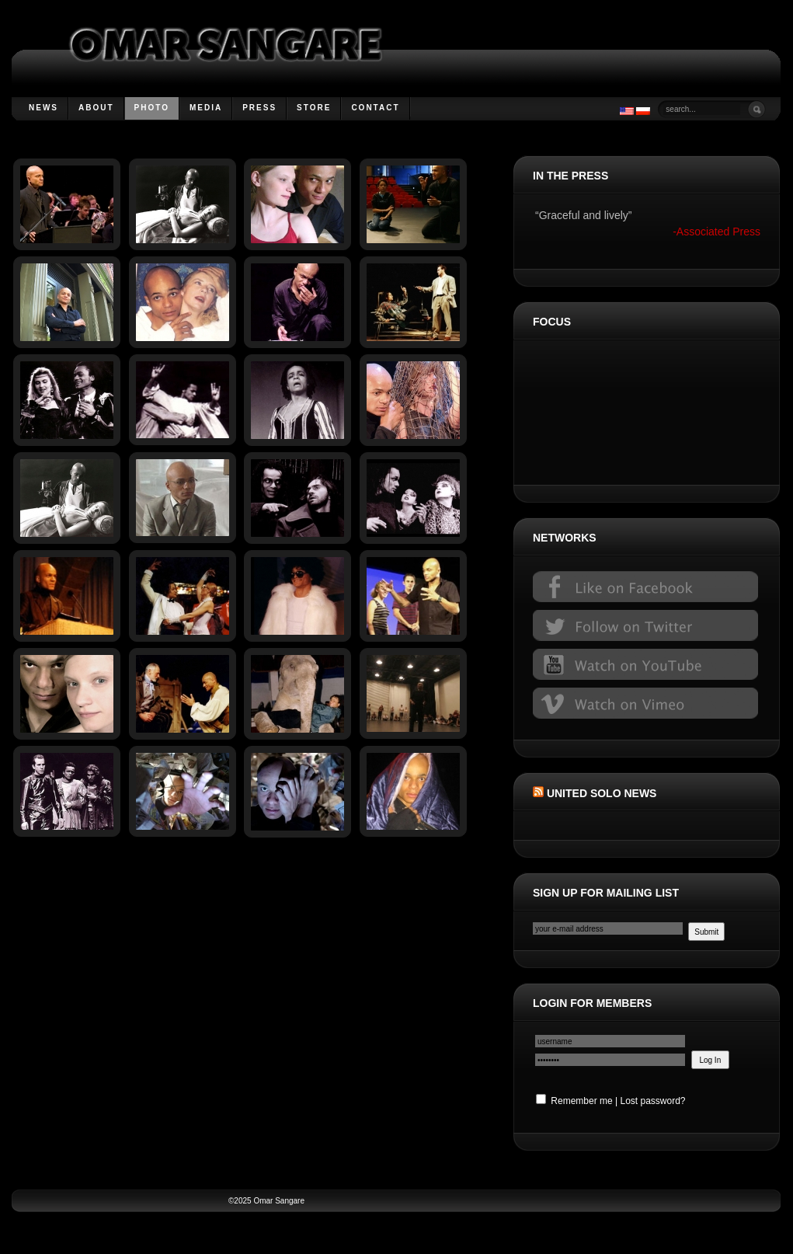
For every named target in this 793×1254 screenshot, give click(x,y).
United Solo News (602, 793)
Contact (375, 107)
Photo (151, 107)
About (96, 107)
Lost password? (652, 1101)
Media (206, 107)
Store (314, 107)
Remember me (574, 1101)
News (43, 107)
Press (259, 107)
